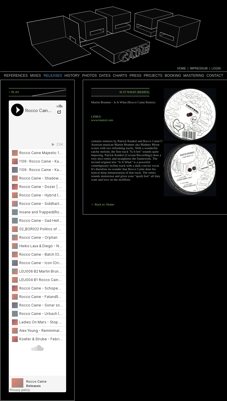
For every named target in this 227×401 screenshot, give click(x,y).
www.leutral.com (102, 120)
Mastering (193, 76)
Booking (173, 76)
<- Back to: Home (102, 204)
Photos (89, 76)
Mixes (35, 76)
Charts (120, 76)
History (72, 76)
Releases (53, 76)
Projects (153, 76)
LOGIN (216, 68)
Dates (104, 76)
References (16, 76)
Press (136, 76)
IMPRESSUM (199, 68)
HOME (181, 68)
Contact (215, 76)
